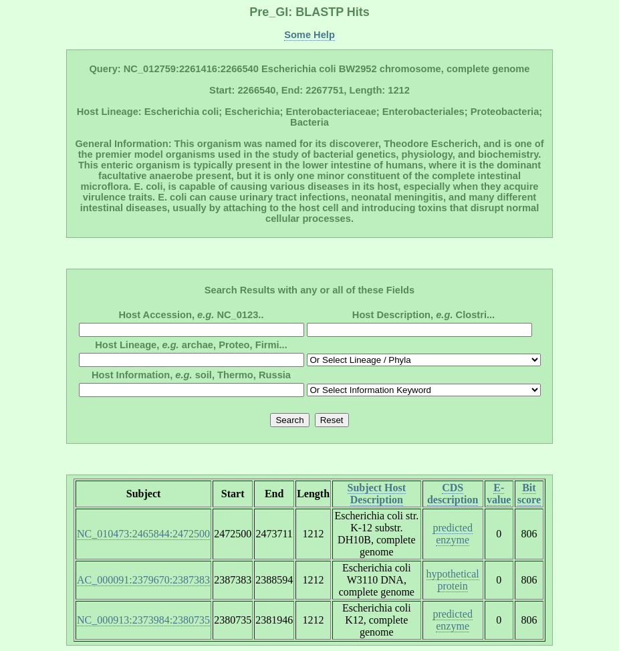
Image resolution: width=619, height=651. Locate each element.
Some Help (309, 34)
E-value (499, 493)
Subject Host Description (377, 493)
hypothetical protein (452, 580)
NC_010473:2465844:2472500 (143, 533)
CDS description (452, 493)
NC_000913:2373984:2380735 (143, 620)
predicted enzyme (452, 533)
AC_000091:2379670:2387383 (143, 579)
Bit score (529, 493)
